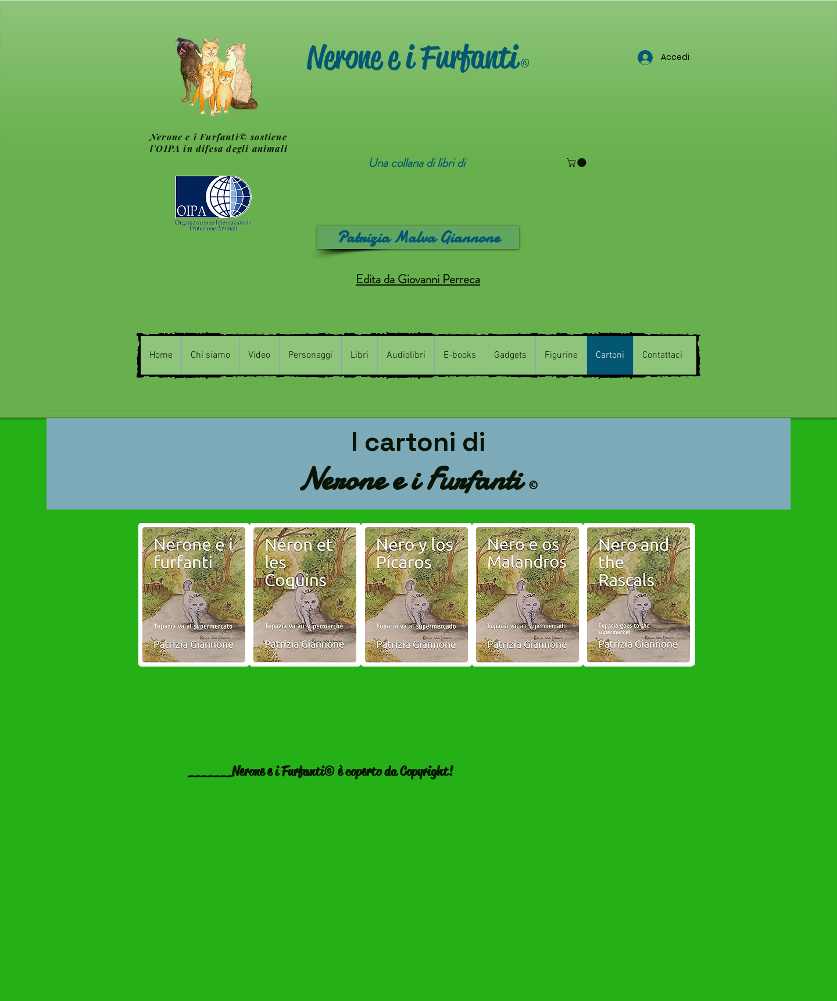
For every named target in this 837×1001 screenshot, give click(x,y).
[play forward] (680, 595)
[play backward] (152, 595)
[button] (577, 162)
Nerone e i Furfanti (418, 57)
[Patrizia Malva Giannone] (418, 237)
